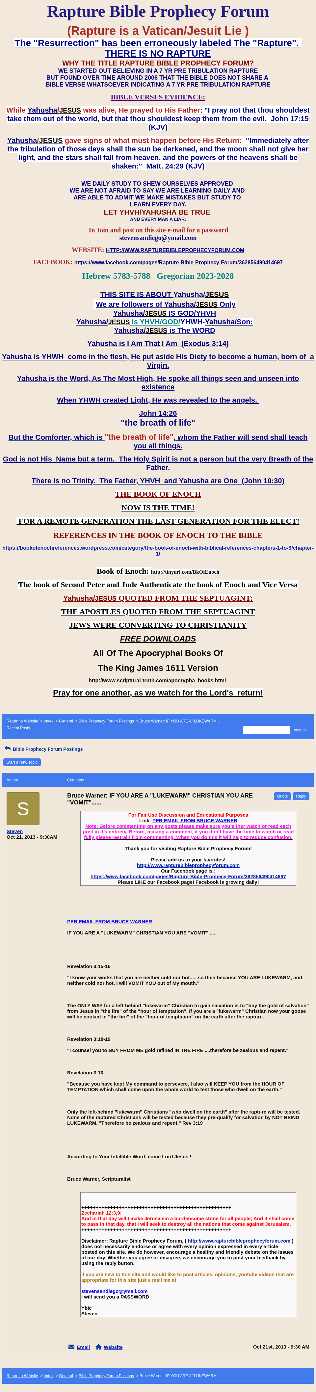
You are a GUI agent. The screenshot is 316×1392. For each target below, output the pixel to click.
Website (113, 1347)
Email (83, 1347)
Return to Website (22, 721)
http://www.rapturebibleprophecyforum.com (188, 865)
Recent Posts (18, 728)
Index (48, 721)
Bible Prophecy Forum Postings (106, 721)
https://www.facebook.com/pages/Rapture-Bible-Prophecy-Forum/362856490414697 (188, 876)
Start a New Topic (22, 762)
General (66, 721)
